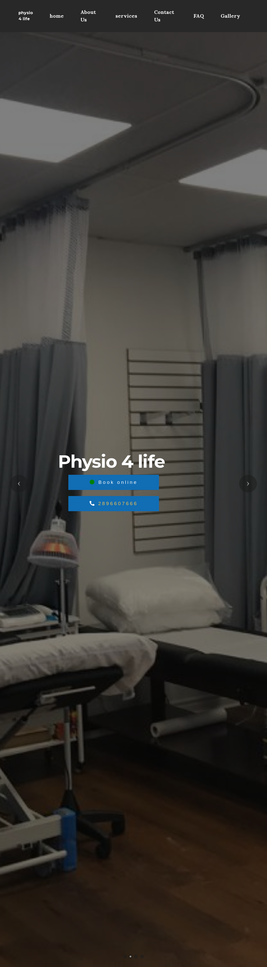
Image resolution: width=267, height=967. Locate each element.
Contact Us (164, 16)
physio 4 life (25, 15)
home (57, 16)
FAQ (199, 16)
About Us (88, 16)
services (126, 16)
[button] (19, 483)
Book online (114, 482)
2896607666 (118, 503)
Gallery (230, 16)
